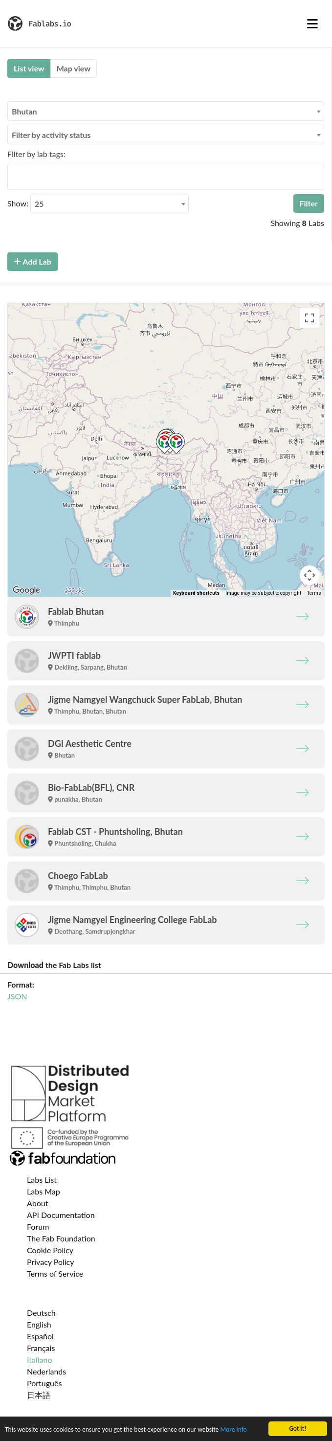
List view (29, 68)
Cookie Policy (50, 1250)
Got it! (297, 1428)
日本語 (38, 1394)
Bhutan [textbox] (24, 111)
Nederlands (46, 1371)
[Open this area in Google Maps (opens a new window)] (26, 590)
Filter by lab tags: (36, 153)
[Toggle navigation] (312, 23)
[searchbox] (13, 176)
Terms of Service (55, 1273)
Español (40, 1336)
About (37, 1203)
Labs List (42, 1179)
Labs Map (43, 1191)
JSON (17, 996)
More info (233, 1429)
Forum (38, 1226)
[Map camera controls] (309, 575)
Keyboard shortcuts (196, 593)
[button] (164, 443)
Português (44, 1383)
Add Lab (32, 261)
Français (41, 1347)
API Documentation (61, 1214)
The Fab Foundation (61, 1238)
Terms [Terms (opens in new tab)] (314, 593)
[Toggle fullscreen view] (309, 318)
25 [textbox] (39, 203)
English (39, 1324)
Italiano (39, 1359)
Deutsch (41, 1312)
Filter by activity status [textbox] (51, 134)
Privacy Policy (50, 1261)
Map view (73, 68)
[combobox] (165, 111)
